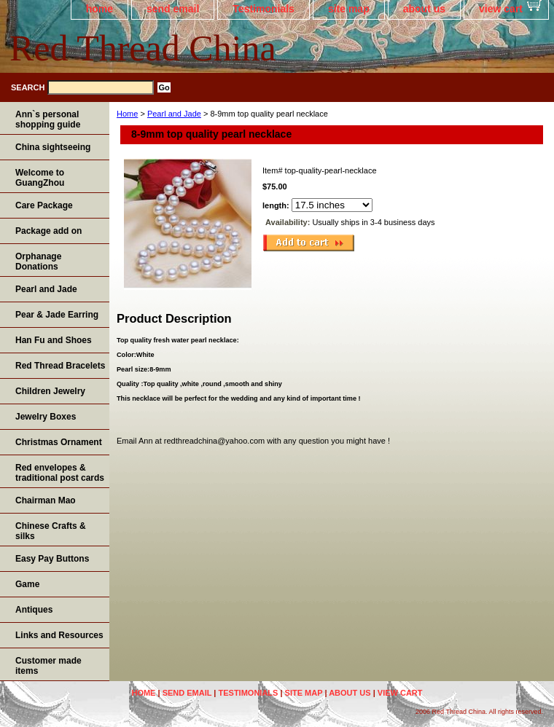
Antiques (33, 610)
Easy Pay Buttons (52, 559)
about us (424, 9)
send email (173, 9)
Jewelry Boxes (45, 417)
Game (27, 584)
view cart (501, 9)
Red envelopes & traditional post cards (59, 473)
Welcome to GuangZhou (39, 178)
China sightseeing (52, 147)
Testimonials (263, 9)
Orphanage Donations (38, 261)
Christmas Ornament (58, 442)
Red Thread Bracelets (60, 366)
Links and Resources (59, 635)
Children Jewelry (50, 391)
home (99, 9)
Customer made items (48, 666)
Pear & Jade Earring (56, 315)
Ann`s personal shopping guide (47, 119)
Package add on (48, 231)
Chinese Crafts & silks (50, 531)
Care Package (44, 205)
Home (127, 113)
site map (349, 9)
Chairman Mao (45, 500)
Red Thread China (142, 48)
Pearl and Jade (174, 113)
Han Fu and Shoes (53, 340)
